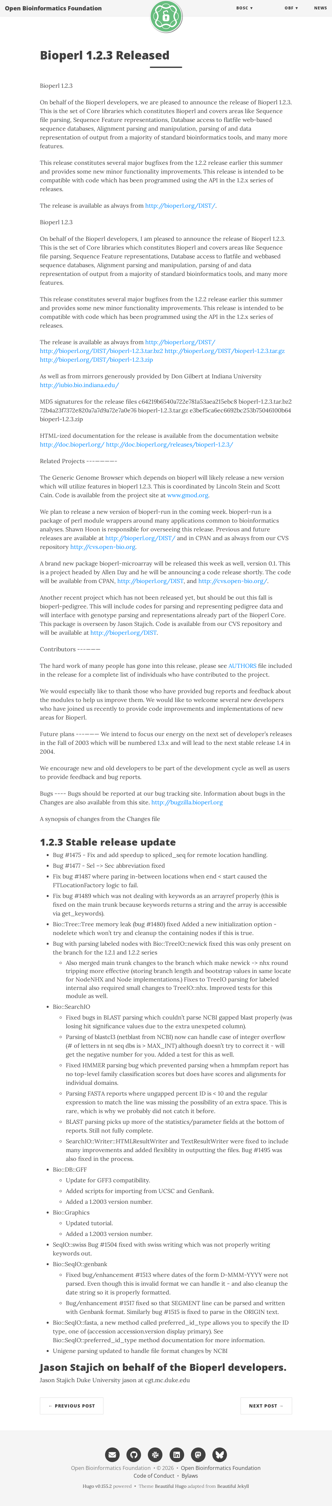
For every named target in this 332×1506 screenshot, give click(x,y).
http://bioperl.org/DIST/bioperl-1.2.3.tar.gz (225, 351)
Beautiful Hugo (170, 1486)
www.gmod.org (187, 495)
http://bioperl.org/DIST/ (180, 205)
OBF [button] (289, 14)
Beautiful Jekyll (233, 1486)
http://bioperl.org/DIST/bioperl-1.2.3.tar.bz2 (101, 351)
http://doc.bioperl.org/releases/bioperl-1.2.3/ (169, 444)
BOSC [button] (242, 14)
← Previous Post (71, 1406)
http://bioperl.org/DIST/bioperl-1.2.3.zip (96, 359)
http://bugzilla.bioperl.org (187, 802)
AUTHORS (242, 665)
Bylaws (190, 1475)
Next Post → (266, 1406)
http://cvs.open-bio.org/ (232, 581)
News (320, 14)
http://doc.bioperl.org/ (72, 444)
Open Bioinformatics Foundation (53, 15)
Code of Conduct (154, 1475)
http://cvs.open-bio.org (102, 547)
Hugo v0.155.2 (97, 1486)
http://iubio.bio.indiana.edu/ (79, 385)
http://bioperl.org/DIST (150, 581)
